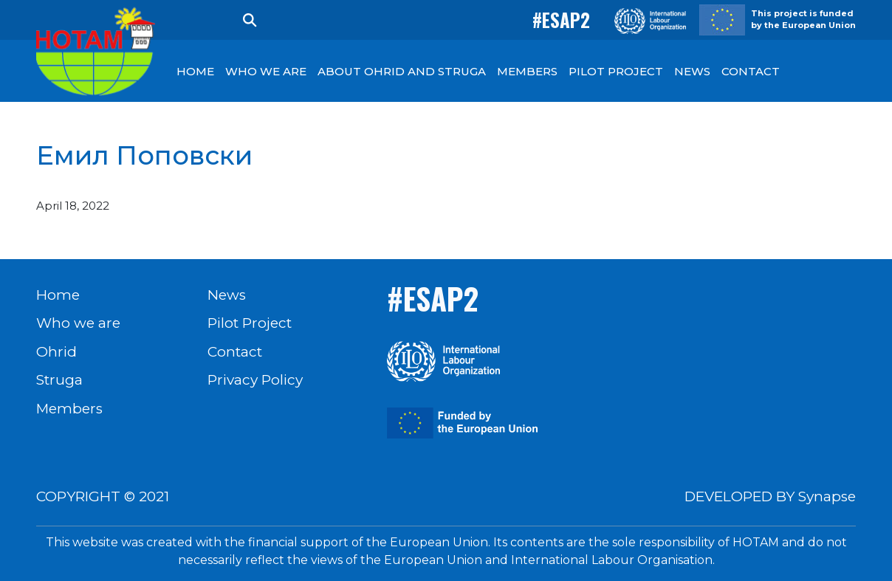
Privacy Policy (255, 379)
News (226, 294)
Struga (59, 379)
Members (69, 408)
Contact (234, 351)
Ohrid (56, 351)
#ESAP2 (561, 19)
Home (58, 294)
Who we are (78, 322)
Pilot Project (249, 322)
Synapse (827, 496)
